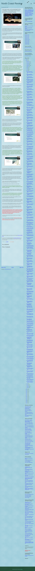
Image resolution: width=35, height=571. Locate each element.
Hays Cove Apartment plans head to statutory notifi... (30, 356)
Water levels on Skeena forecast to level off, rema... (29, 259)
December (28, 61)
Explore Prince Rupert (28, 409)
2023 (26, 60)
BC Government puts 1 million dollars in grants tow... (29, 72)
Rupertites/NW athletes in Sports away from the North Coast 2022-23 (29, 543)
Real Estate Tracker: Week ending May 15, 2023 (29, 325)
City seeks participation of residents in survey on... (29, 381)
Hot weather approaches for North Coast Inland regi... (30, 358)
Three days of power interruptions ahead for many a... (29, 92)
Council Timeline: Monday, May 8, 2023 (29, 378)
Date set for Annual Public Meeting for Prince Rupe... (29, 199)
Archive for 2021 (27, 38)
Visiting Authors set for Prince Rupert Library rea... (29, 307)
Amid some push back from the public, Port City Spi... (30, 374)
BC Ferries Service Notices (28, 430)
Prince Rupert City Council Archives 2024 (28, 416)
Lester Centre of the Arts (28, 495)
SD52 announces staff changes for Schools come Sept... (29, 213)
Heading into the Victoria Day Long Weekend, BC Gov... (29, 256)
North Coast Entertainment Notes (29, 494)
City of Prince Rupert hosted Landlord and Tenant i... (29, 97)
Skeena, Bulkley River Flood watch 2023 (29, 319)
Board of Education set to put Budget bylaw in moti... (29, 215)
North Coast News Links (28, 406)
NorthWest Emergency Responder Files (28, 408)
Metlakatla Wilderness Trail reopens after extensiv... (29, 134)
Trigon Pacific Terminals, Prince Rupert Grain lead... (29, 347)
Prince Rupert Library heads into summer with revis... (29, 78)
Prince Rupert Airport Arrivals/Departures (27, 444)
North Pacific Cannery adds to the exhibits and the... (29, 335)
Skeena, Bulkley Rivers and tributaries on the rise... (30, 321)
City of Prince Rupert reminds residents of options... (29, 164)
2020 (26, 391)
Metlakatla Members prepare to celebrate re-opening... (29, 202)
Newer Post (3, 267)
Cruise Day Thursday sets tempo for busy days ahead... (29, 274)
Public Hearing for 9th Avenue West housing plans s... (29, 152)
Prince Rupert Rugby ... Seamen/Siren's (28, 535)
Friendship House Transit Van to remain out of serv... (29, 167)
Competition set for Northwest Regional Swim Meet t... (29, 338)
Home (12, 267)
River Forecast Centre (28, 442)
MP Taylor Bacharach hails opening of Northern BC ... (29, 287)
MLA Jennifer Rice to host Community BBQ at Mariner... (29, 312)
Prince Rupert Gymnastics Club (29, 516)
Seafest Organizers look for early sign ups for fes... (29, 309)
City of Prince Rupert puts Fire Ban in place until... (29, 181)
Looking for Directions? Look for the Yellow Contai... (29, 343)
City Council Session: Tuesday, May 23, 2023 (29, 226)
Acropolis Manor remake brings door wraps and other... (29, 277)
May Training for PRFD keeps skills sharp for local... (29, 121)
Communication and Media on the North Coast (29, 469)
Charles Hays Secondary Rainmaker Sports (28, 502)
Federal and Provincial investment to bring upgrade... (29, 264)
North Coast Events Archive (28, 47)
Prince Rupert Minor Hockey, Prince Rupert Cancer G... (29, 136)
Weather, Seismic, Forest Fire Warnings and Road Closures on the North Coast (29, 489)
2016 (26, 396)
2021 (26, 390)
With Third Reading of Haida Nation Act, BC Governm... (29, 366)
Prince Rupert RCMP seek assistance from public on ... (30, 236)
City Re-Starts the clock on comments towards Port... (30, 323)
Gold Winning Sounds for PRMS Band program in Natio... (29, 118)
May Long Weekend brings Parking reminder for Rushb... (29, 271)
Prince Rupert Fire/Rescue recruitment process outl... (29, 369)
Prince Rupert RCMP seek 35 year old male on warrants (29, 194)
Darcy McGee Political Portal (28, 462)
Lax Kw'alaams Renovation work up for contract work (29, 246)
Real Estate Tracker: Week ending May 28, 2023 (29, 128)
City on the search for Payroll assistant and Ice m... (29, 299)
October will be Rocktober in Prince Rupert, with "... (29, 156)
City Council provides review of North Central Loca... (29, 139)
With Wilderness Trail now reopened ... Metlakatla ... (30, 80)
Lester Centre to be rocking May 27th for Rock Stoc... (30, 291)
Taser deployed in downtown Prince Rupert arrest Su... (29, 328)
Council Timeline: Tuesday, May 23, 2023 (29, 189)
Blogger (21, 569)
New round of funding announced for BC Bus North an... (29, 103)
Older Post (21, 267)
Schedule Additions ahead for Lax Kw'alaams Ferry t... (29, 314)
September (28, 65)
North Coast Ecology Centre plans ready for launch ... (29, 113)
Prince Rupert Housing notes (28, 412)
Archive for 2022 (27, 37)
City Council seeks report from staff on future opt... (29, 349)
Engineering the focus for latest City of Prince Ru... (29, 84)
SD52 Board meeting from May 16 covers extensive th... (29, 218)
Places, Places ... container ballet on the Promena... (29, 107)
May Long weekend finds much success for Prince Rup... (29, 162)
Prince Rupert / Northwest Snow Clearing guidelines (29, 30)
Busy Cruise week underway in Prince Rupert (29, 207)
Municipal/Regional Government (29, 453)
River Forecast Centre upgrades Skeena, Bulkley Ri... (29, 297)
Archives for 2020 (27, 39)
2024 (26, 59)
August (28, 66)
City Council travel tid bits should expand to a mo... (29, 132)
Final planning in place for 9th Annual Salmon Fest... (29, 241)
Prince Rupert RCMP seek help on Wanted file (29, 279)
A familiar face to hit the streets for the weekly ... (29, 345)
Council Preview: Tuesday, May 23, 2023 (29, 224)
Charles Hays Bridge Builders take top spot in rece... (29, 75)
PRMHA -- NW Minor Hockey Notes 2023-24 (28, 508)
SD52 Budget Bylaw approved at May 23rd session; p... (29, 95)
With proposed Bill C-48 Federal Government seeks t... (29, 302)
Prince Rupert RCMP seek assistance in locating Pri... (29, 372)
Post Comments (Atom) (8, 269)
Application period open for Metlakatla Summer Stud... (29, 352)
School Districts (27, 454)
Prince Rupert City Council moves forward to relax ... (30, 146)
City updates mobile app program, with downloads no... (29, 248)
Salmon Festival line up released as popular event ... (29, 144)
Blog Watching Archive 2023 (28, 51)
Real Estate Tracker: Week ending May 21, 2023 (29, 228)
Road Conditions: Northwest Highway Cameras (28, 421)
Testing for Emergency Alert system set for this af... (30, 380)
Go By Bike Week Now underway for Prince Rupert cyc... (29, 123)
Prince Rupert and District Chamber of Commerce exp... (29, 281)
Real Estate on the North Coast (29, 483)
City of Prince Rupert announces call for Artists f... (29, 89)
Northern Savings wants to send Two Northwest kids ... (29, 197)
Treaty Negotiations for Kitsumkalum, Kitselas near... (29, 267)
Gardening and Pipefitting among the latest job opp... (29, 126)
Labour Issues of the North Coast (29, 476)
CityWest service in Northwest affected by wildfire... (29, 294)
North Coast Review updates (28, 21)
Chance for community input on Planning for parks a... (29, 289)
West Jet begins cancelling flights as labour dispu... (29, 269)
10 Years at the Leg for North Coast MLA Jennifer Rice (29, 364)
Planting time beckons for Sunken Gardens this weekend (29, 159)
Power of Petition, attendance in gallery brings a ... (29, 187)
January (28, 387)
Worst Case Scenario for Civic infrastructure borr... (29, 376)
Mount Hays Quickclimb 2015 (28, 511)
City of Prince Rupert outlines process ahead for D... (29, 115)
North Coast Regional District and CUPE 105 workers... (29, 261)
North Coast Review (11, 3)
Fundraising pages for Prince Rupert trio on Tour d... (30, 105)
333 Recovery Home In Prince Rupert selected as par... (29, 233)
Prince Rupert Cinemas (28, 496)
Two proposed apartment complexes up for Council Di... (30, 220)
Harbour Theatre (27, 497)
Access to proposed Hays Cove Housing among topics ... (29, 179)
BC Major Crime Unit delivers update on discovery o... (29, 110)
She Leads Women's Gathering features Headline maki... (29, 251)
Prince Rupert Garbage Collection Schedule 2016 (28, 429)
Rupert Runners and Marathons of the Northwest (29, 539)
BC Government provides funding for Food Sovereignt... (29, 238)
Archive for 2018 (27, 41)
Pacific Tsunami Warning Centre (29, 441)
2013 (26, 400)
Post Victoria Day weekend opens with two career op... (29, 205)
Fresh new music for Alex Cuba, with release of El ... (29, 317)
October (28, 64)
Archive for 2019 (27, 40)
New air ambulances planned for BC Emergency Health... (29, 304)
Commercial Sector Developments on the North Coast (28, 468)
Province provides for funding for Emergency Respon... (29, 177)
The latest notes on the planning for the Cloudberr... (29, 172)
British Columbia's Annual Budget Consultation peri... (29, 149)
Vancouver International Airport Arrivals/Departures (29, 447)
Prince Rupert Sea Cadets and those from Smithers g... (29, 100)
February (28, 386)
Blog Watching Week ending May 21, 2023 (29, 230)
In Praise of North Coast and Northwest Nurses (29, 340)
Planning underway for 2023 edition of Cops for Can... (29, 142)
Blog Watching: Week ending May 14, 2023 (29, 330)
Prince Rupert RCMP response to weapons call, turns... (29, 154)
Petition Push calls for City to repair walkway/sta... (29, 223)
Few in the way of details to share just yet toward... (29, 174)
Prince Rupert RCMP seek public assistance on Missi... (29, 191)
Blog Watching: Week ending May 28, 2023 (29, 130)
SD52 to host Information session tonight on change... (29, 82)
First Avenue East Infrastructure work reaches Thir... (29, 244)
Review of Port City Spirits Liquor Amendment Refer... (29, 210)
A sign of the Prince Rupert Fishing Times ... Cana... (29, 333)
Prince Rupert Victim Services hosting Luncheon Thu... (29, 284)
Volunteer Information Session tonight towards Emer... (29, 184)
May (27, 70)
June (27, 69)
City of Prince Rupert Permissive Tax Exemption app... (29, 253)
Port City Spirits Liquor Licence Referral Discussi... (29, 170)
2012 (26, 401)
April (27, 383)
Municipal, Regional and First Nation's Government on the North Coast (28, 479)
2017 (26, 395)
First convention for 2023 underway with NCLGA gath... (29, 361)
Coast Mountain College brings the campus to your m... (29, 87)
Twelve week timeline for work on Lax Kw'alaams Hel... (29, 354)
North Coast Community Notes (29, 480)
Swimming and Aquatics (28, 522)
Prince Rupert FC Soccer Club (29, 534)
